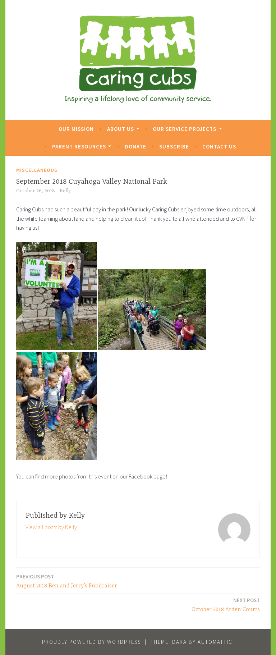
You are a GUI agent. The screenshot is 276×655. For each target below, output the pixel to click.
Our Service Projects (184, 128)
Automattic (215, 641)
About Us (120, 128)
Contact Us (219, 146)
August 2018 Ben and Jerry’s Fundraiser (66, 580)
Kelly (65, 191)
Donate (135, 146)
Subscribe (174, 146)
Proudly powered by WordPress (91, 641)
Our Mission (76, 128)
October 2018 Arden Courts (226, 604)
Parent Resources (79, 146)
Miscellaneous (37, 170)
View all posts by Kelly (51, 527)
